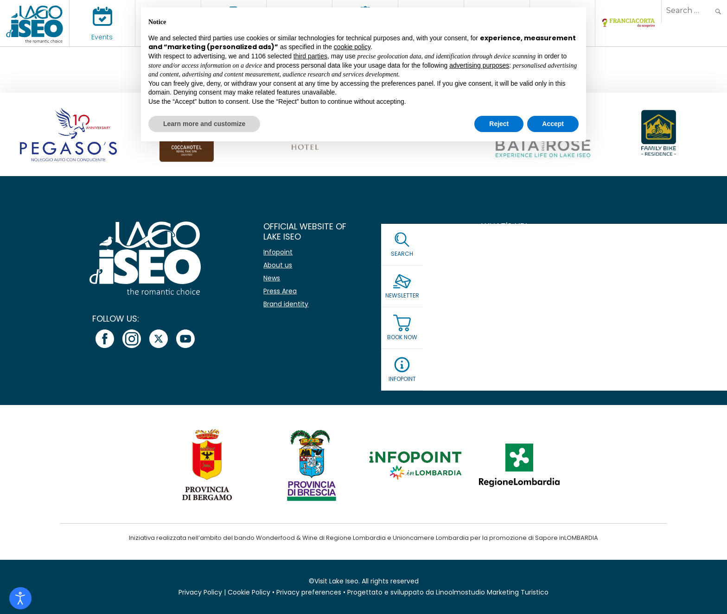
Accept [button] (553, 123)
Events (102, 37)
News (271, 278)
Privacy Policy (200, 592)
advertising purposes (479, 65)
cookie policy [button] (352, 47)
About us (277, 265)
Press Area (280, 291)
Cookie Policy (249, 592)
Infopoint (278, 252)
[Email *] (581, 276)
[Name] (581, 250)
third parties (310, 56)
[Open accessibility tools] (20, 598)
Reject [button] (499, 123)
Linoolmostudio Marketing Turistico (492, 592)
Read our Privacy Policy (521, 324)
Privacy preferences (308, 592)
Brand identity (285, 304)
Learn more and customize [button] (204, 123)
